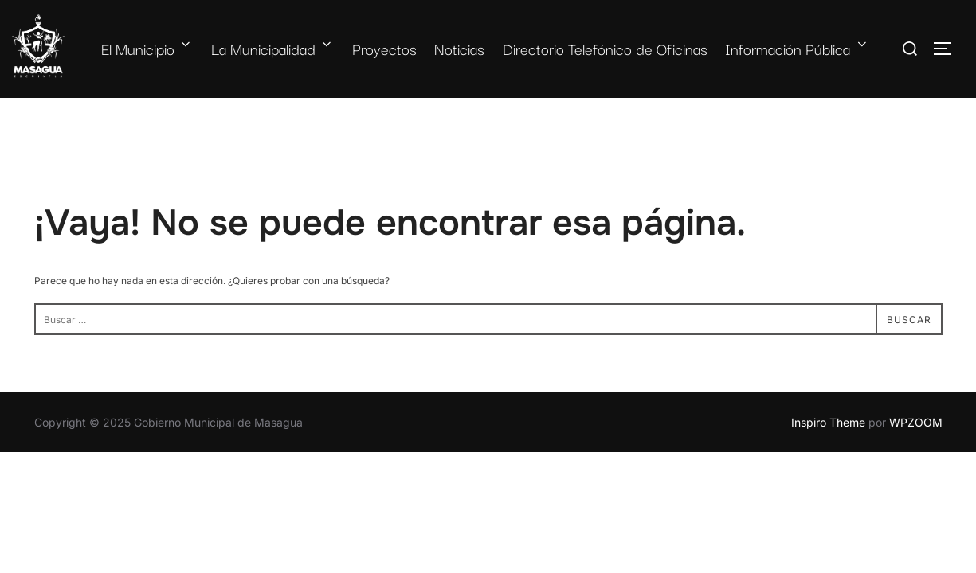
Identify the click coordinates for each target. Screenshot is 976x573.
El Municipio (147, 48)
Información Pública (797, 48)
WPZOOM (916, 422)
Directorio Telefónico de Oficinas (605, 48)
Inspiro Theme (828, 422)
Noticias (459, 48)
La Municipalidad (273, 48)
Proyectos (384, 48)
